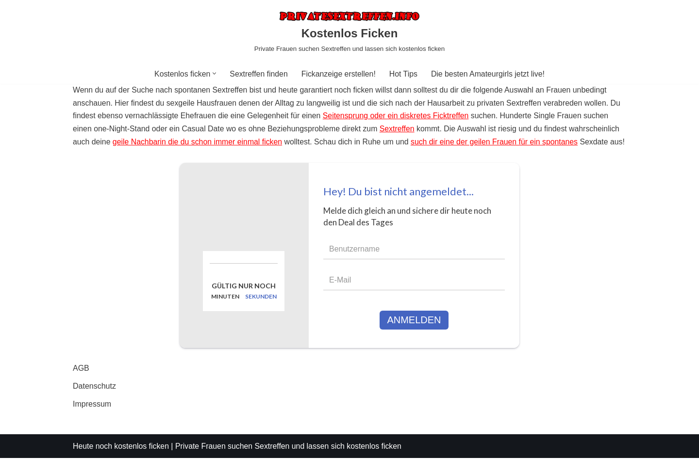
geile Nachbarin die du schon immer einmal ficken (198, 143)
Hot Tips (403, 74)
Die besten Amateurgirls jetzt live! (489, 74)
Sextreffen (400, 130)
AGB (81, 383)
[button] (213, 73)
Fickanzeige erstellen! (338, 74)
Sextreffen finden (258, 74)
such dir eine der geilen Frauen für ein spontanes (499, 143)
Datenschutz (94, 401)
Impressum (92, 419)
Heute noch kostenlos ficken (121, 461)
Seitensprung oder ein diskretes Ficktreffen (399, 117)
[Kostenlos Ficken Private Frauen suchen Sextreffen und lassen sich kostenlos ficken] (349, 32)
